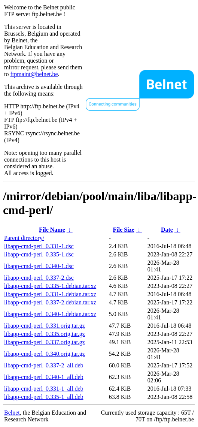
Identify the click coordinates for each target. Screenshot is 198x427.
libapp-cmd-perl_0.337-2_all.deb (43, 365)
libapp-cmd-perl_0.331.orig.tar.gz (44, 325)
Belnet (12, 412)
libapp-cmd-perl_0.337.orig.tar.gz (44, 342)
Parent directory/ (24, 238)
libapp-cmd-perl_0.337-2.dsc (39, 277)
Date (167, 229)
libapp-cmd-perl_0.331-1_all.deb (43, 388)
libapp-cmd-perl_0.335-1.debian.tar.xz (50, 286)
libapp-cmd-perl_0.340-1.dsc (39, 266)
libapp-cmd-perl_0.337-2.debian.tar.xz (50, 302)
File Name (52, 229)
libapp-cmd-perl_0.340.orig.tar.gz (44, 354)
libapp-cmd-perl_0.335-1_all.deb (43, 397)
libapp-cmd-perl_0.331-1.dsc (39, 246)
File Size (123, 229)
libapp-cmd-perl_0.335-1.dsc (39, 254)
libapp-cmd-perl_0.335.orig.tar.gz (44, 334)
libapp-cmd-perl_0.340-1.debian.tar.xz (50, 314)
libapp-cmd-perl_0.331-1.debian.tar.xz (50, 294)
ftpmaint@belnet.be (34, 74)
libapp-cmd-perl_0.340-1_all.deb (43, 377)
